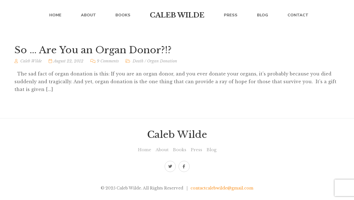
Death (138, 61)
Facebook (184, 166)
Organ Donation (162, 61)
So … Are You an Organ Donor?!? (93, 50)
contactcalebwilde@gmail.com (221, 188)
